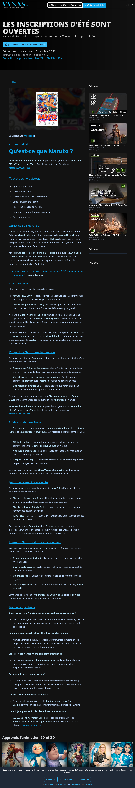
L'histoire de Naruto (22, 283)
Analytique (61, 784)
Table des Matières (24, 178)
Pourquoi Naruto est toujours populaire (35, 542)
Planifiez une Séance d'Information (65, 5)
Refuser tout (84, 779)
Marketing (87, 784)
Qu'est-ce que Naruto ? (24, 225)
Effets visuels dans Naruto (26, 422)
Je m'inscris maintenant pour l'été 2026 (24, 44)
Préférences (74, 784)
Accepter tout (51, 779)
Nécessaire (48, 784)
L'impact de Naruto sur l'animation (32, 352)
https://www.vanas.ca (19, 167)
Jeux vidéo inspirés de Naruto (28, 482)
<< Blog (13, 82)
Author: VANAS (19, 144)
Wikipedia (29, 135)
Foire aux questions (22, 607)
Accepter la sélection (68, 779)
